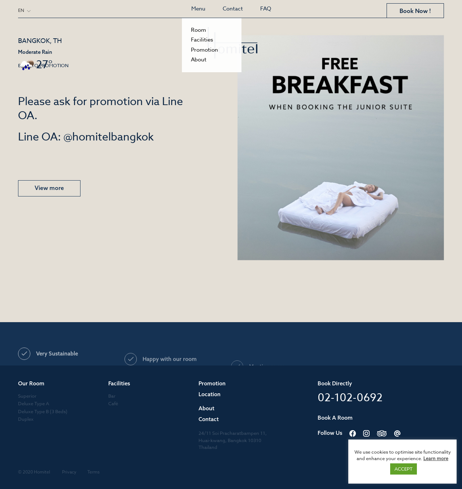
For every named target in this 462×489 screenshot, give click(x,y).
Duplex (26, 419)
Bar (112, 396)
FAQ (265, 9)
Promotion (212, 383)
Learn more (435, 458)
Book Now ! (415, 10)
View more (49, 188)
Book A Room (335, 417)
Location (210, 394)
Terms (93, 472)
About (206, 408)
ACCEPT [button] (404, 469)
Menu (198, 9)
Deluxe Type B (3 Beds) (42, 411)
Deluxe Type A (33, 403)
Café (113, 403)
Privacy (69, 472)
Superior (27, 396)
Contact (233, 9)
